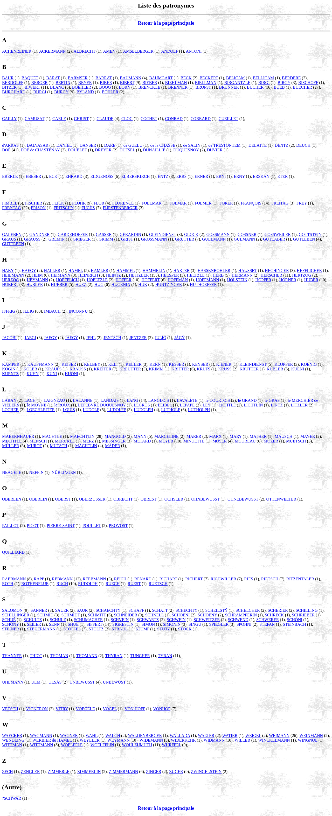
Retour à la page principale (166, 23)
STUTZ (163, 629)
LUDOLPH (143, 409)
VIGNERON (37, 709)
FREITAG (279, 203)
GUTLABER (274, 239)
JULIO (160, 337)
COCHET (149, 118)
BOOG (105, 87)
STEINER (10, 629)
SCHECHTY (186, 610)
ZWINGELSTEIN (206, 771)
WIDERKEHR (183, 740)
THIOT (36, 655)
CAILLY (9, 118)
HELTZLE (196, 275)
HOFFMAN (178, 280)
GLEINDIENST (162, 234)
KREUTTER (130, 369)
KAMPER (10, 364)
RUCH (62, 583)
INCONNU (78, 311)
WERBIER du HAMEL (52, 740)
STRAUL (120, 629)
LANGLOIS (158, 400)
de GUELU (132, 145)
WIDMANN (214, 740)
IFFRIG (8, 311)
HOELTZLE (97, 280)
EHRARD (73, 176)
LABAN (9, 400)
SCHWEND (238, 619)
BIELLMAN (206, 82)
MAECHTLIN (82, 436)
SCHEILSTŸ (216, 610)
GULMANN (244, 239)
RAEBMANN (14, 579)
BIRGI (264, 82)
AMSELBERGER (138, 51)
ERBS (181, 176)
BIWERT (32, 87)
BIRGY (284, 82)
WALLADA (180, 735)
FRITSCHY (64, 208)
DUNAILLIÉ (154, 150)
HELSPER (170, 275)
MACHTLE (52, 436)
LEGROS (142, 405)
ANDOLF (169, 51)
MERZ (88, 441)
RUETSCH (158, 583)
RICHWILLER (223, 579)
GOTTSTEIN (310, 234)
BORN (124, 87)
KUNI (52, 373)
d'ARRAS (10, 145)
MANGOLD (115, 436)
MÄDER (112, 446)
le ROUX (62, 405)
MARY (236, 436)
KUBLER (275, 369)
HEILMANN (13, 275)
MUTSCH (58, 446)
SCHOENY (207, 615)
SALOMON (12, 610)
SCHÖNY (10, 624)
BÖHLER (110, 92)
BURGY (61, 92)
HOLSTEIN (237, 280)
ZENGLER (30, 771)
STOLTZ (96, 629)
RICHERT (194, 579)
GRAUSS (32, 239)
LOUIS (69, 409)
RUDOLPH (88, 583)
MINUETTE (194, 441)
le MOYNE (36, 405)
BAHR (7, 78)
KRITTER (180, 369)
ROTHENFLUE (35, 583)
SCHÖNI (294, 619)
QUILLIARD (13, 552)
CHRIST (81, 118)
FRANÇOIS (251, 203)
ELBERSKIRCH (135, 176)
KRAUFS (53, 369)
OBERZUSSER (92, 499)
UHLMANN (12, 682)
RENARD (142, 579)
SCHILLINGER (15, 615)
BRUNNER (229, 87)
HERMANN (242, 275)
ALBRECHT (84, 51)
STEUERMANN (41, 629)
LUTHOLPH (199, 409)
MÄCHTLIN (86, 446)
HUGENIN (120, 284)
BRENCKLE (149, 87)
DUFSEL (127, 150)
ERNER (201, 176)
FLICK (58, 203)
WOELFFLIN (102, 745)
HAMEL (75, 270)
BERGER (39, 82)
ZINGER (153, 771)
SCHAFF (136, 610)
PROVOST (118, 525)
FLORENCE (123, 203)
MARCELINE (166, 436)
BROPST (203, 87)
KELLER (133, 364)
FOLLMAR (151, 203)
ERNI (221, 176)
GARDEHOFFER (73, 234)
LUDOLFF (116, 409)
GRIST (127, 239)
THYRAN (114, 655)
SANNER (39, 610)
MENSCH (38, 441)
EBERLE (10, 176)
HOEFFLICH (67, 280)
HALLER (52, 270)
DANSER (88, 145)
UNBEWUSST (82, 682)
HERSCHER (271, 275)
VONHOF (161, 709)
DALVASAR (38, 145)
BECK (186, 78)
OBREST (148, 499)
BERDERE (291, 78)
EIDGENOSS (101, 176)
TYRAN (165, 655)
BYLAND (85, 92)
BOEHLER (81, 87)
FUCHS (88, 208)
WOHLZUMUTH (137, 745)
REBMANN (62, 579)
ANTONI (194, 51)
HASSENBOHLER (214, 270)
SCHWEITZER (206, 619)
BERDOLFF (12, 82)
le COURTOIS (217, 400)
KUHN (33, 373)
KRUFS (203, 369)
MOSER (219, 441)
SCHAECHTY (108, 610)
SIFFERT (94, 624)
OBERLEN (11, 499)
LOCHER (10, 409)
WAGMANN (41, 735)
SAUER (61, 610)
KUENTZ (10, 373)
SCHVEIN (120, 619)
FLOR (99, 203)
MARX (215, 436)
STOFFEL (72, 629)
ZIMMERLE (59, 771)
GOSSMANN (218, 234)
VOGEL (110, 709)
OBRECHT (123, 499)
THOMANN (86, 655)
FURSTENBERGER (120, 208)
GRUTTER (184, 239)
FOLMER (203, 203)
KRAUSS (78, 369)
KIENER (224, 364)
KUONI (71, 373)
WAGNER (69, 735)
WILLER (242, 740)
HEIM (37, 275)
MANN (140, 436)
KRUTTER (249, 369)
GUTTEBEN (13, 244)
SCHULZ (58, 619)
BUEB (279, 87)
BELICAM (235, 78)
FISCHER (33, 203)
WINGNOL (307, 740)
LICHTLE (227, 405)
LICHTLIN (253, 405)
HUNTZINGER (168, 284)
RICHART (168, 579)
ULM (35, 682)
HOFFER (124, 280)
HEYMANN (37, 280)
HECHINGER (277, 270)
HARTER (181, 270)
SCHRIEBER (303, 615)
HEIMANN (61, 275)
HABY (8, 270)
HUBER (311, 280)
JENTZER (138, 337)
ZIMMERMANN (123, 771)
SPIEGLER (219, 624)
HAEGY (29, 270)
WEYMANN (118, 740)
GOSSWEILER (278, 234)
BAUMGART (160, 78)
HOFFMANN (207, 280)
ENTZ (163, 176)
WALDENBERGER (145, 735)
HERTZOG (301, 275)
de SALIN (191, 145)
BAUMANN (130, 78)
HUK (142, 284)
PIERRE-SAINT (60, 525)
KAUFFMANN (40, 364)
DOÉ (6, 150)
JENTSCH (112, 337)
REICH (120, 579)
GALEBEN (12, 234)
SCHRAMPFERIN (241, 615)
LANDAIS (110, 400)
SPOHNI (244, 624)
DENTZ (281, 145)
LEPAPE (187, 405)
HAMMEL (125, 270)
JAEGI (30, 337)
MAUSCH (283, 436)
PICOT (33, 525)
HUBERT (10, 284)
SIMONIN (172, 624)
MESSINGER (114, 441)
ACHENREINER (16, 51)
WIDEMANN (151, 740)
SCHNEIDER (125, 615)
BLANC (57, 87)
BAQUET (30, 78)
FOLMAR (178, 203)
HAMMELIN (154, 270)
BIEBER (149, 82)
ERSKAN (261, 176)
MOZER (271, 441)
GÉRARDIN (130, 234)
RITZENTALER (300, 579)
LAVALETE (187, 400)
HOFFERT (151, 280)
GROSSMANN (154, 239)
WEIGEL (253, 735)
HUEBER (59, 284)
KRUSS (225, 369)
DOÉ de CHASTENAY (40, 150)
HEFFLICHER (309, 270)
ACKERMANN (52, 51)
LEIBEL (165, 405)
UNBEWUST (114, 682)
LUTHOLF (170, 409)
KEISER (68, 364)
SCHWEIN (176, 619)
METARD (142, 441)
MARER (193, 436)
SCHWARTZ (148, 619)
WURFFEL (171, 745)
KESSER (176, 364)
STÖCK (184, 629)
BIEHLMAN (176, 82)
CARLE (59, 118)
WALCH (112, 735)
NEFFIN (36, 472)
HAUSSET (247, 270)
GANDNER (39, 234)
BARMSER (77, 78)
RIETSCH (270, 579)
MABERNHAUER (18, 436)
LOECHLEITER (41, 409)
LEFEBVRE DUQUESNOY (102, 405)
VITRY (62, 709)
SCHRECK (274, 615)
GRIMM (106, 239)
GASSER (104, 234)
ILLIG (28, 311)
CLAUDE (104, 118)
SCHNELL (154, 615)
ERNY (239, 176)
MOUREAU (245, 441)
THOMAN (59, 655)
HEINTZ (113, 275)
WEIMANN (279, 735)
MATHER (258, 436)
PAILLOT (10, 525)
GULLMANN (214, 239)
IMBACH (52, 311)
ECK (53, 176)
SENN (54, 624)
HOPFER (263, 280)
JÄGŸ (179, 337)
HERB (218, 275)
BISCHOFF (308, 82)
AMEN (109, 51)
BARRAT (103, 78)
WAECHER (12, 735)
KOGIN (9, 369)
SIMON (148, 624)
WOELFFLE (72, 745)
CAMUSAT (34, 118)
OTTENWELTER (281, 499)
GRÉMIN (57, 239)
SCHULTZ (33, 619)
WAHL (92, 735)
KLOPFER (283, 364)
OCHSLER (173, 499)
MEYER (166, 441)
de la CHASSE (162, 145)
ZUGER (176, 771)
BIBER (106, 82)
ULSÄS (55, 682)
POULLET (91, 525)
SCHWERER (267, 619)
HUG (98, 284)
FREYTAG (11, 208)
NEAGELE (11, 472)
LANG (132, 400)
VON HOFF (135, 709)
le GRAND (247, 400)
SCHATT (160, 610)
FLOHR (79, 203)
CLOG (127, 118)
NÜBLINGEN (64, 472)
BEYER (85, 82)
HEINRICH (88, 275)
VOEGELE (85, 709)
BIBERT (127, 82)
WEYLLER (89, 740)
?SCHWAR (11, 798)
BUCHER (255, 87)
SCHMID (45, 615)
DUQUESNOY (186, 150)
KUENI (297, 369)
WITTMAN (12, 745)
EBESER (33, 176)
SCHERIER (278, 610)
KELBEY (92, 364)
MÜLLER (10, 446)
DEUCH (303, 145)
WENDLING (13, 740)
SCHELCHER (248, 610)
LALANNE (83, 400)
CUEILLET (228, 118)
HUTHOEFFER (203, 284)
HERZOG (10, 280)
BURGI (39, 92)
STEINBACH (294, 624)
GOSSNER (247, 234)
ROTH (7, 583)
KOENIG (309, 364)
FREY (301, 203)
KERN (155, 364)
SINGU (195, 624)
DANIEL (64, 145)
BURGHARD (13, 92)
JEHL (91, 337)
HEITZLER (139, 275)
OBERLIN (38, 499)
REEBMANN (94, 579)
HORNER (287, 280)
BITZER (9, 87)
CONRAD (174, 118)
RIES (248, 579)
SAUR (82, 610)
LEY (207, 405)
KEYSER (200, 364)
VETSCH (10, 709)
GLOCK (191, 234)
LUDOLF (91, 409)
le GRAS (272, 400)
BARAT (53, 78)
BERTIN (63, 82)
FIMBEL (9, 203)
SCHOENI (181, 615)
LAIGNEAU (54, 400)
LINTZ (277, 405)
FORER (226, 203)
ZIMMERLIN (89, 771)
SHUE (73, 624)
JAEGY (50, 337)
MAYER (307, 436)
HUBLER (34, 284)
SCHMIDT (70, 615)
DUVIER (215, 150)
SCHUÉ (9, 619)
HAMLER (99, 270)
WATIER (230, 735)
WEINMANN (311, 735)
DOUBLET (77, 150)
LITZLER (299, 405)
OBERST (63, 499)
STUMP (142, 629)
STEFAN (267, 624)
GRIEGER (82, 239)
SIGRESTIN (123, 624)
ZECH (7, 771)
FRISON (38, 208)
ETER (283, 176)
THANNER (12, 655)
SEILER (34, 624)
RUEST (134, 583)
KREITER (103, 369)
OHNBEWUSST (205, 499)
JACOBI (9, 337)
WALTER (206, 735)
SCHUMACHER (88, 619)
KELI (112, 364)
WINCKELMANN (274, 740)
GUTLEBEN (304, 239)
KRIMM (156, 369)
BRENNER (178, 87)
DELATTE (257, 145)
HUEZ (81, 284)
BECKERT (208, 78)
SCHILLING (306, 610)
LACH (30, 400)
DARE (109, 145)
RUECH (113, 583)
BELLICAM (263, 78)
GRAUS (9, 239)
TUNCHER (140, 655)
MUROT (34, 446)
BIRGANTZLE (237, 82)
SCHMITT (97, 615)
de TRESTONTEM (224, 145)
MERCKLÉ (65, 441)
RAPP (39, 579)
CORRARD (201, 118)
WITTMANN (41, 745)
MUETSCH (296, 441)
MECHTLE (12, 441)
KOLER (30, 369)
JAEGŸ (71, 337)
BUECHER (302, 87)
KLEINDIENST (253, 364)
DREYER (103, 150)
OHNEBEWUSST (242, 499)
